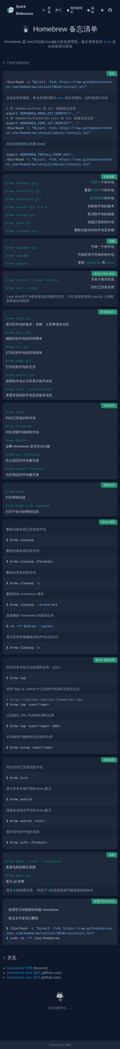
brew (107, 42)
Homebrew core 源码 (23, 977)
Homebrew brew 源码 (24, 973)
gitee (60, 98)
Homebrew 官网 (19, 968)
